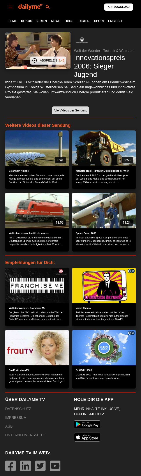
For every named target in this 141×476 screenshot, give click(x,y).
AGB (9, 426)
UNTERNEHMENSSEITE (25, 435)
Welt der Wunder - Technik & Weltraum (104, 51)
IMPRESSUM (15, 417)
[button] (82, 40)
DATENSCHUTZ (18, 409)
